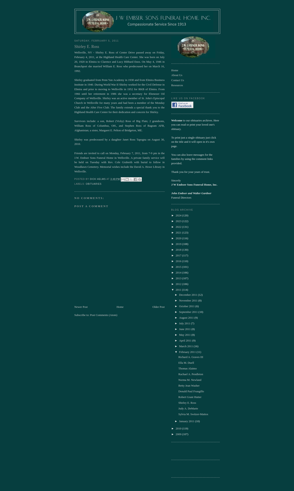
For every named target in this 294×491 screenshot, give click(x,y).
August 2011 (186, 317)
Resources (177, 85)
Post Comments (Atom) (103, 315)
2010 (179, 428)
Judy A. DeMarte (188, 408)
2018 (179, 249)
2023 (179, 221)
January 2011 (187, 421)
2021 (179, 232)
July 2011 (185, 323)
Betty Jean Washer (189, 385)
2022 (179, 226)
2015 (179, 266)
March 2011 (186, 346)
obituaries (94, 184)
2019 (179, 244)
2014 (179, 272)
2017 (179, 255)
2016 (179, 261)
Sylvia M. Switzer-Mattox (193, 414)
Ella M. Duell (186, 362)
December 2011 (188, 294)
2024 (179, 215)
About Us (176, 75)
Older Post (158, 306)
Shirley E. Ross (187, 402)
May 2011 (185, 334)
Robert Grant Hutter (190, 397)
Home (120, 306)
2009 (179, 434)
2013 (179, 278)
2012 (179, 284)
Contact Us (177, 80)
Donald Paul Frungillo (191, 391)
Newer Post (81, 306)
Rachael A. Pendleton (190, 374)
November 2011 (188, 300)
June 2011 (185, 329)
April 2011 (185, 340)
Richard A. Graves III (190, 357)
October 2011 (187, 306)
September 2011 (188, 312)
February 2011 (187, 352)
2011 (179, 289)
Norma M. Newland (189, 379)
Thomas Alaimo (187, 368)
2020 (179, 238)
